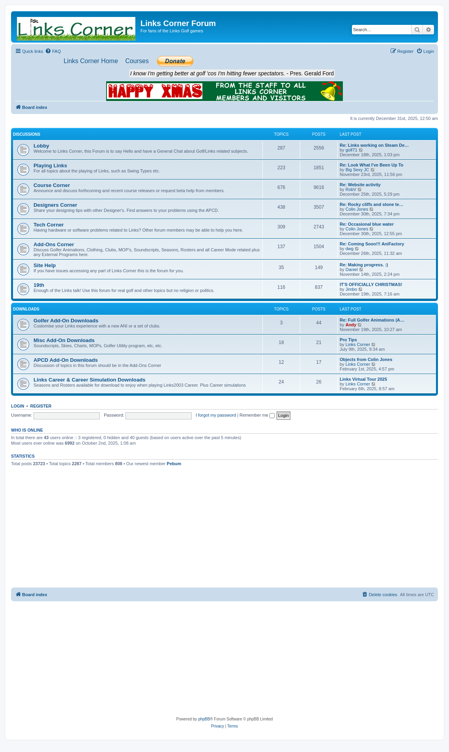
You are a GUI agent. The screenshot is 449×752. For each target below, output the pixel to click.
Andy (351, 324)
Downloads (26, 309)
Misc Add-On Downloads (64, 340)
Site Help (45, 265)
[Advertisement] (224, 528)
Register (41, 406)
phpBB (204, 719)
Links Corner (358, 344)
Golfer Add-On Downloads (66, 321)
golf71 (351, 150)
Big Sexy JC (357, 169)
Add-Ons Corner (54, 244)
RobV (351, 189)
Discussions (26, 134)
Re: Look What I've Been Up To (371, 165)
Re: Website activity (360, 184)
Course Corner (52, 185)
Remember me (257, 415)
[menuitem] (53, 51)
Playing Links (50, 165)
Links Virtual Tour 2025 (363, 379)
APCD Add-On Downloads (66, 360)
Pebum (174, 463)
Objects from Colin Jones (366, 359)
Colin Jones (357, 209)
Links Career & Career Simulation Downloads (90, 380)
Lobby (41, 146)
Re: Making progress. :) (364, 264)
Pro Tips (348, 339)
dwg (350, 248)
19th (39, 285)
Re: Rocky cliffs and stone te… (371, 204)
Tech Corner (49, 225)
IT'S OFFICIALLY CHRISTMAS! (371, 284)
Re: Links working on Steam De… (374, 145)
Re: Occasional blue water (367, 224)
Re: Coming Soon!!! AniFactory (372, 243)
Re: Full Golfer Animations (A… (372, 320)
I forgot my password (216, 415)
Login (17, 406)
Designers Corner (55, 205)
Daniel (352, 269)
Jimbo (351, 289)
